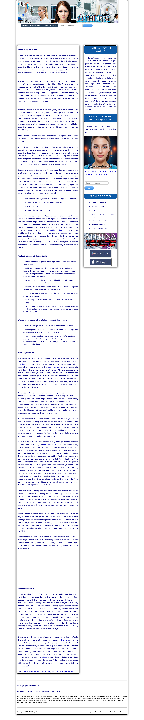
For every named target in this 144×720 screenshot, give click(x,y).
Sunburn (55, 663)
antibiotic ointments (57, 230)
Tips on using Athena (49, 25)
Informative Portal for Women (31, 25)
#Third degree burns (50, 671)
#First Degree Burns (67, 671)
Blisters (64, 640)
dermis (60, 367)
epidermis (52, 367)
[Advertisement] (71, 37)
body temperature (51, 444)
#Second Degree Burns (31, 671)
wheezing (46, 657)
